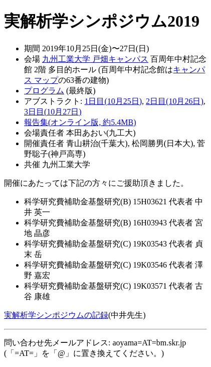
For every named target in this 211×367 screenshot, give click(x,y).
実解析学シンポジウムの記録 (56, 315)
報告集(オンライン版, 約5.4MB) (80, 122)
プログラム (44, 90)
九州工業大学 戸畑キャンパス (95, 59)
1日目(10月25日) (113, 101)
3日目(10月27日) (53, 111)
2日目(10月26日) (174, 101)
